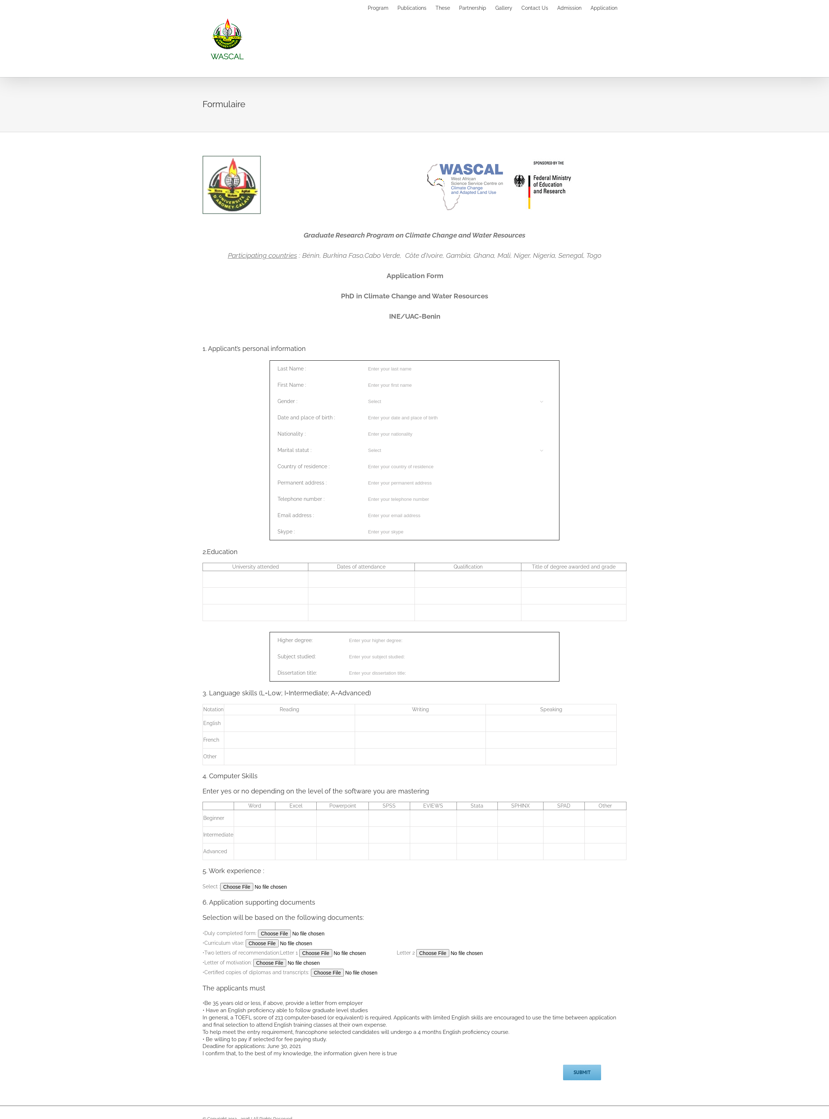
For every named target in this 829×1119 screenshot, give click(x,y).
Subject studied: (297, 656)
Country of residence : (304, 466)
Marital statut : (295, 450)
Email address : (296, 515)
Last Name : (292, 369)
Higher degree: (295, 640)
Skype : (286, 532)
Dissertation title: (297, 673)
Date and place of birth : (306, 417)
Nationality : (292, 434)
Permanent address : (302, 483)
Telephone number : (301, 499)
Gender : (287, 401)
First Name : (292, 385)
